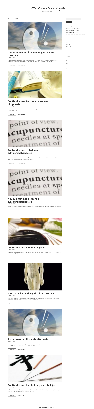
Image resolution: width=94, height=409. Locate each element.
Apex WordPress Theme (43, 407)
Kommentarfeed (69, 66)
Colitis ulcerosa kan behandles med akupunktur (35, 84)
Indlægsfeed (68, 65)
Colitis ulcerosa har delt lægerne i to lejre (35, 368)
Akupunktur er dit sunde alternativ (35, 322)
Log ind (67, 63)
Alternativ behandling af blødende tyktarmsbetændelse (75, 34)
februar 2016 (68, 44)
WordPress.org (68, 68)
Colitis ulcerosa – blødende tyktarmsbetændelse (35, 133)
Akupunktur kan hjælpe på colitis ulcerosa (73, 32)
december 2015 (68, 46)
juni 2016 (67, 42)
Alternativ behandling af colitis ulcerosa (35, 276)
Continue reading (12, 66)
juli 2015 (67, 50)
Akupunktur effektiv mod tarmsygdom (72, 30)
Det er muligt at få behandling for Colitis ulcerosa (35, 36)
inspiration (68, 56)
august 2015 (68, 48)
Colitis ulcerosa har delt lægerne (35, 231)
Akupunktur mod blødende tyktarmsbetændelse (35, 182)
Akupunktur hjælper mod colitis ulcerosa (73, 28)
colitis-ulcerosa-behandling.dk (47, 8)
